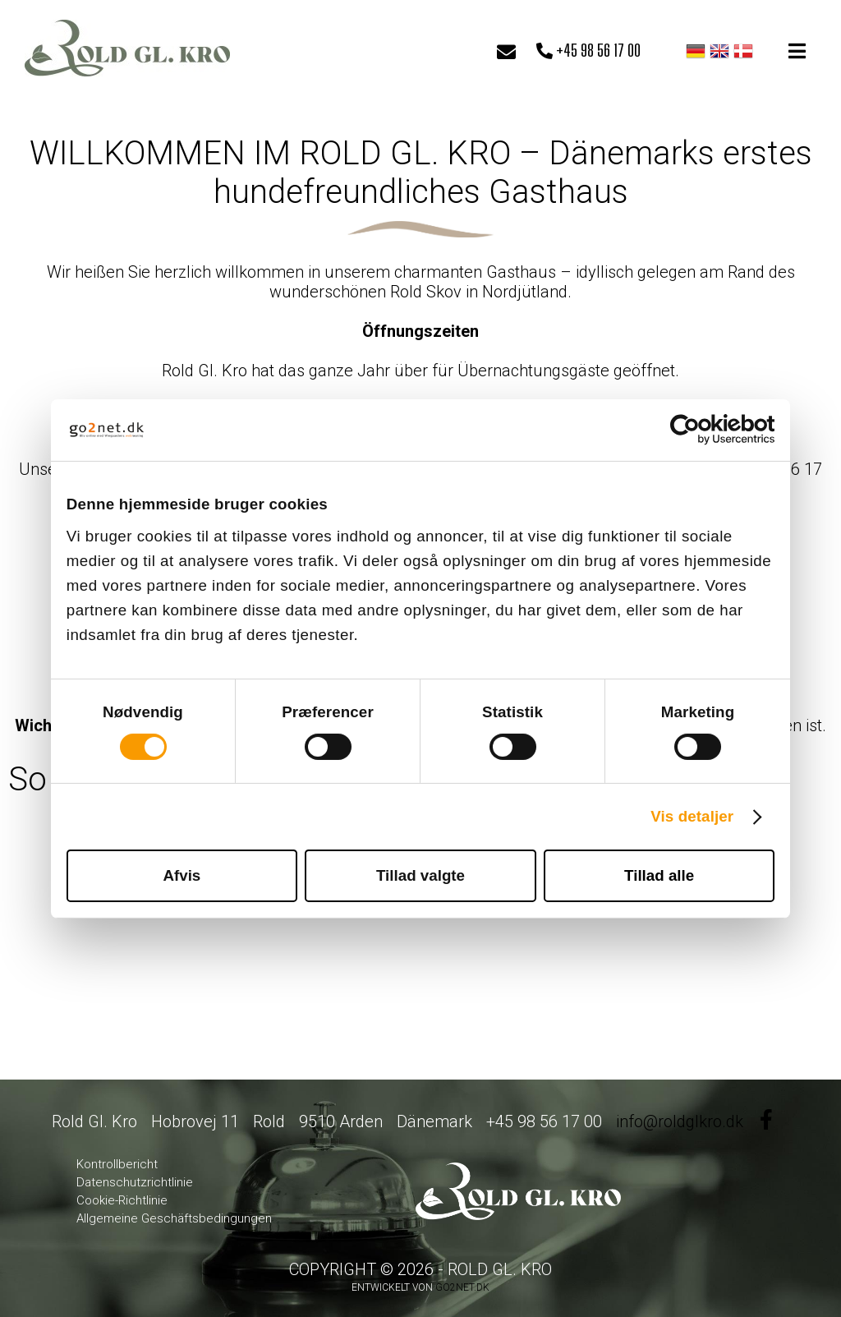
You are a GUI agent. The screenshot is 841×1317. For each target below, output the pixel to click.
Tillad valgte (420, 875)
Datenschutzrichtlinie (134, 1182)
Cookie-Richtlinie (122, 1200)
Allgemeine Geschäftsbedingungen (174, 1218)
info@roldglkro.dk (679, 1121)
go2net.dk (462, 1287)
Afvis (181, 875)
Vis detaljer (691, 816)
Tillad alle (659, 875)
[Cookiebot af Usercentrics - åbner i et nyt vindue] (702, 429)
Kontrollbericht (117, 1164)
